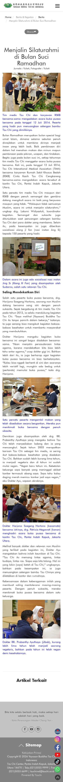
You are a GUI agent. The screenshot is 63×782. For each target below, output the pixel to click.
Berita (41, 17)
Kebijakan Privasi (31, 752)
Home (8, 17)
